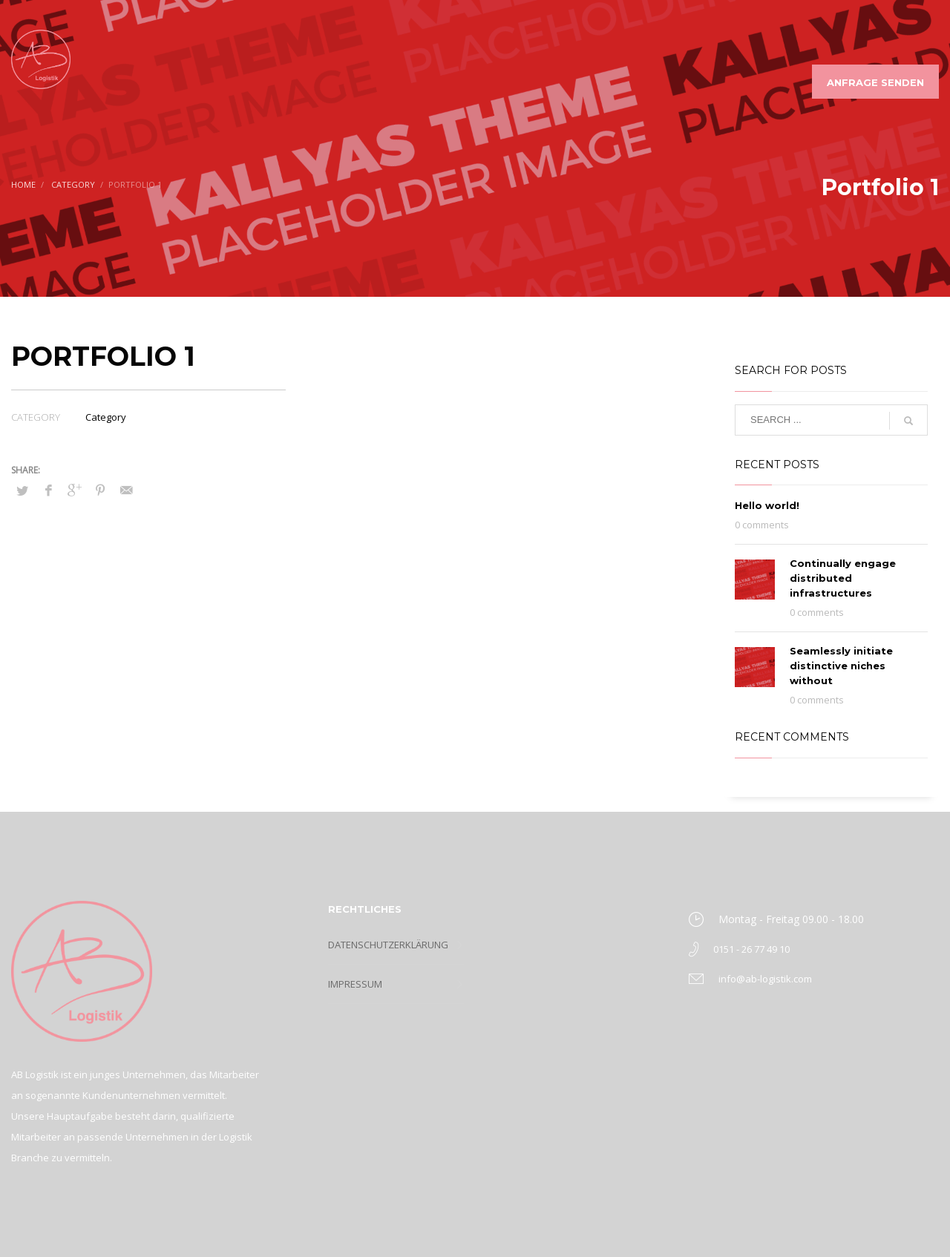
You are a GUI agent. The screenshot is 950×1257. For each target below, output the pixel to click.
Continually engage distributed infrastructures (843, 578)
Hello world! (767, 505)
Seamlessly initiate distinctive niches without (841, 665)
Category (105, 417)
